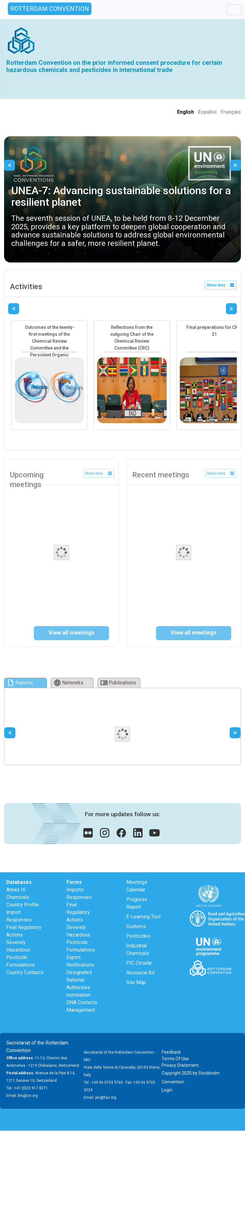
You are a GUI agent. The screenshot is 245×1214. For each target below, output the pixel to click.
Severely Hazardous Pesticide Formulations (20, 953)
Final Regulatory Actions (23, 931)
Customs (136, 926)
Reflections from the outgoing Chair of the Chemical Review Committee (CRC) (132, 337)
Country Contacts (25, 972)
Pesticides (138, 936)
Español (207, 112)
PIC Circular (139, 963)
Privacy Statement (180, 1065)
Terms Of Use (175, 1058)
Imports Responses (79, 893)
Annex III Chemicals (17, 893)
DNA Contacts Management (81, 1006)
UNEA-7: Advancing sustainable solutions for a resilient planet (121, 196)
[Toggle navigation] (234, 9)
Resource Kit (140, 973)
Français (231, 112)
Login (167, 1089)
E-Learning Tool (143, 917)
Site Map (136, 982)
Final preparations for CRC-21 (214, 331)
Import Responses (19, 916)
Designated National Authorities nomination (79, 983)
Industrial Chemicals (137, 949)
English (185, 112)
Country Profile (22, 905)
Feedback (171, 1052)
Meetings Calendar (136, 886)
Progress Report (136, 903)
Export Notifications (80, 961)
